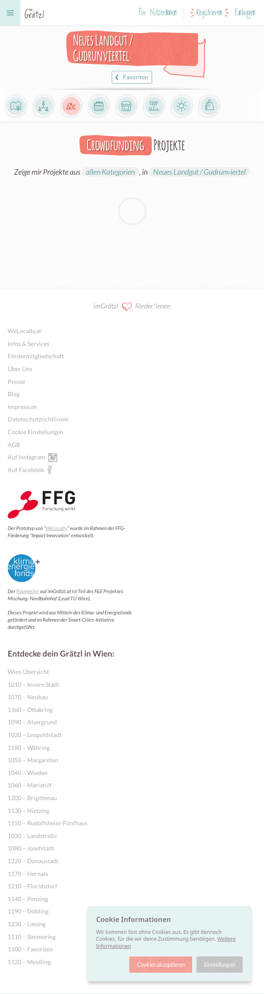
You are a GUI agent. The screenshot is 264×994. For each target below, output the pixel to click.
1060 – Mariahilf (30, 785)
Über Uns (20, 368)
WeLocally (56, 528)
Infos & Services (28, 343)
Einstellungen (219, 964)
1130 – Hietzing (28, 810)
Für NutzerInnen (158, 13)
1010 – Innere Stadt (33, 684)
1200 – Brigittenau (32, 797)
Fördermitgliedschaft (36, 356)
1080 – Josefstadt (31, 848)
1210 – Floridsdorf (32, 886)
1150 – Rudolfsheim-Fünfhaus (48, 823)
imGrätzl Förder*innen (132, 306)
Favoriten (130, 77)
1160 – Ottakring (30, 709)
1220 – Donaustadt (33, 860)
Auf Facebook (26, 469)
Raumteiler (27, 591)
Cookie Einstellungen (35, 431)
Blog (14, 394)
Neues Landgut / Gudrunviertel (199, 171)
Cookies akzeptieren (161, 964)
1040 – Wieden (28, 772)
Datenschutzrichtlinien (38, 419)
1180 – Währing (29, 747)
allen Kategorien (110, 171)
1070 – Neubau (28, 696)
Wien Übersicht (28, 671)
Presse (16, 381)
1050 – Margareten (33, 760)
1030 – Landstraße (32, 835)
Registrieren (209, 13)
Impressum (22, 406)
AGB (14, 444)
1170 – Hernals (28, 873)
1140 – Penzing (28, 898)
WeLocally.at (24, 330)
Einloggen (245, 13)
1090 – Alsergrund (32, 722)
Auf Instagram (26, 457)
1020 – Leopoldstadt (35, 734)
